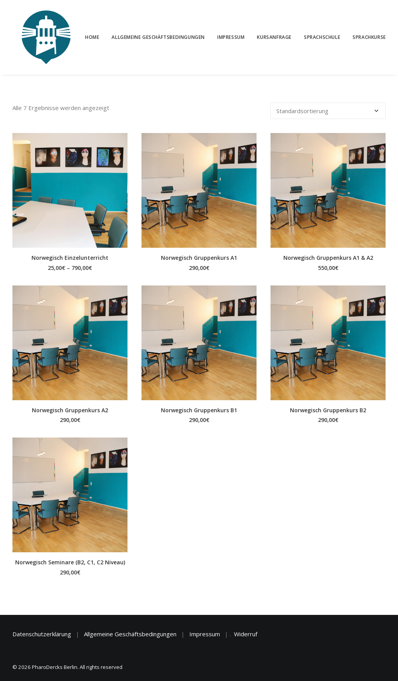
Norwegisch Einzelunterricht (69, 257)
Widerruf (245, 634)
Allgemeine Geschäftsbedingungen (158, 37)
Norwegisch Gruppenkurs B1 (199, 410)
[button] (69, 190)
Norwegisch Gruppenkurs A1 (199, 257)
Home (92, 37)
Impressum (230, 37)
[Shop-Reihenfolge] (328, 111)
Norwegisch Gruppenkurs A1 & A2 (328, 257)
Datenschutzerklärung (41, 634)
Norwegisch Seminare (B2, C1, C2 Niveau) (70, 562)
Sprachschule (322, 37)
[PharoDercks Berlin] (36, 37)
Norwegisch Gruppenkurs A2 (70, 410)
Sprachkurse (369, 37)
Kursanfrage (274, 37)
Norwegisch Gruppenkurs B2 (328, 410)
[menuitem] (94, 37)
